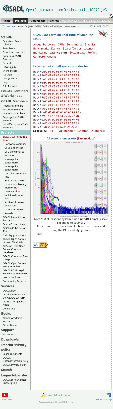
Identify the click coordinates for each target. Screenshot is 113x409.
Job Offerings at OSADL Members (16, 126)
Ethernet (82, 131)
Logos (6, 82)
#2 (54, 72)
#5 (66, 72)
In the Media (10, 70)
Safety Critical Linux (14, 224)
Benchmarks (74, 44)
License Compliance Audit (14, 303)
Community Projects (14, 281)
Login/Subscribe (101, 21)
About (37, 44)
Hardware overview (15, 144)
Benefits (7, 63)
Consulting (9, 308)
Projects (29, 26)
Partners (8, 74)
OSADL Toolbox (11, 277)
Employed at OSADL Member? (14, 119)
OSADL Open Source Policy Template (14, 265)
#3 (58, 72)
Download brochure (14, 52)
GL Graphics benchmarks (12, 168)
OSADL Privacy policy (14, 364)
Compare (39, 56)
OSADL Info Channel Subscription (14, 381)
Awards (9, 213)
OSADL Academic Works (12, 319)
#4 (62, 72)
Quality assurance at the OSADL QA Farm (14, 296)
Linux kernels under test (16, 175)
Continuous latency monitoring (15, 186)
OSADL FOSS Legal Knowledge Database (15, 272)
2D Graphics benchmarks (12, 161)
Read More (9, 48)
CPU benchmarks (14, 151)
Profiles (92, 52)
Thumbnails (97, 131)
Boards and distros (15, 180)
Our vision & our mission (12, 43)
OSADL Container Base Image (15, 258)
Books (6, 313)
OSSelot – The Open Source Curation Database (14, 249)
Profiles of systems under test (15, 204)
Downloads (10, 339)
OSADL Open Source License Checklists (14, 240)
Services (7, 286)
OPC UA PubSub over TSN (15, 229)
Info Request (10, 86)
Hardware (49, 44)
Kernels (56, 48)
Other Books (10, 325)
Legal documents (12, 353)
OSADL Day (9, 290)
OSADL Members (14, 101)
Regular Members (13, 105)
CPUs (61, 44)
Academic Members (14, 113)
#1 (50, 72)
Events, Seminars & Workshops (14, 93)
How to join (9, 66)
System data (77, 52)
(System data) (86, 138)
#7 (74, 72)
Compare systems (15, 209)
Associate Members (14, 109)
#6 (70, 72)
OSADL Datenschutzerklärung (15, 359)
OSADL (6, 36)
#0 (46, 72)
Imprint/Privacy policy (74, 21)
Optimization (67, 131)
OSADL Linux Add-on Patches (14, 218)
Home (54, 21)
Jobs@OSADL (10, 78)
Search (6, 369)
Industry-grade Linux (14, 235)
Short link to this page (103, 399)
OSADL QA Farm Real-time (48, 26)
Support (7, 330)
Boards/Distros (72, 48)
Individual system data (14, 197)
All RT (53, 131)
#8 (78, 72)
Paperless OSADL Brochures (12, 57)
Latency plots (70, 26)
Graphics (9, 155)
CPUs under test (14, 147)
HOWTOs (8, 334)
